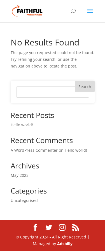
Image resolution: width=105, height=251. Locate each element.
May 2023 (20, 175)
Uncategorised (24, 200)
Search (84, 86)
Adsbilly (65, 243)
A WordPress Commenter (34, 150)
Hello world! (22, 124)
